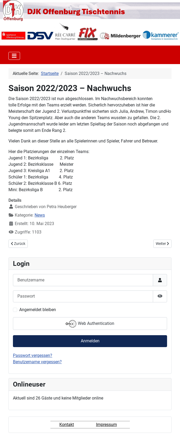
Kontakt (66, 424)
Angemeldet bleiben (37, 309)
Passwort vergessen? (32, 355)
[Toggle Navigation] (14, 56)
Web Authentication (90, 324)
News (40, 215)
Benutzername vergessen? (37, 361)
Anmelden (90, 340)
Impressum (106, 424)
